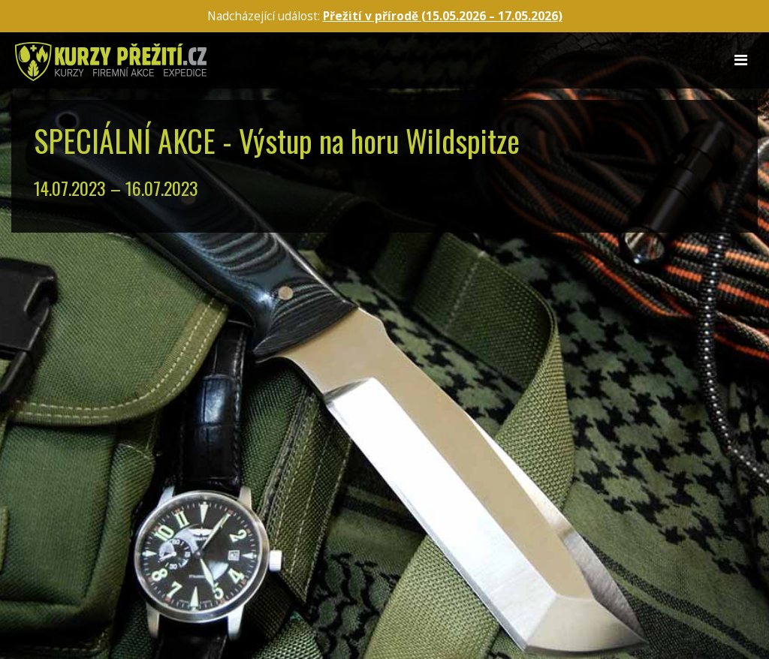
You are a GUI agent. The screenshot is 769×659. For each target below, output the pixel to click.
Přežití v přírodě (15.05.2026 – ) (442, 16)
